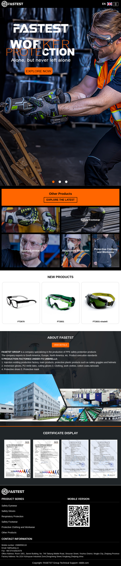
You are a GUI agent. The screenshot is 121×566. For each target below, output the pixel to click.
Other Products (9, 532)
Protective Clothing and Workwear (18, 527)
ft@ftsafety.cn (13, 548)
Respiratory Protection (12, 516)
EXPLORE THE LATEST (60, 199)
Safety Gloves (8, 511)
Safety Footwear (10, 522)
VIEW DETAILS (60, 345)
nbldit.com (84, 563)
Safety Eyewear (9, 505)
